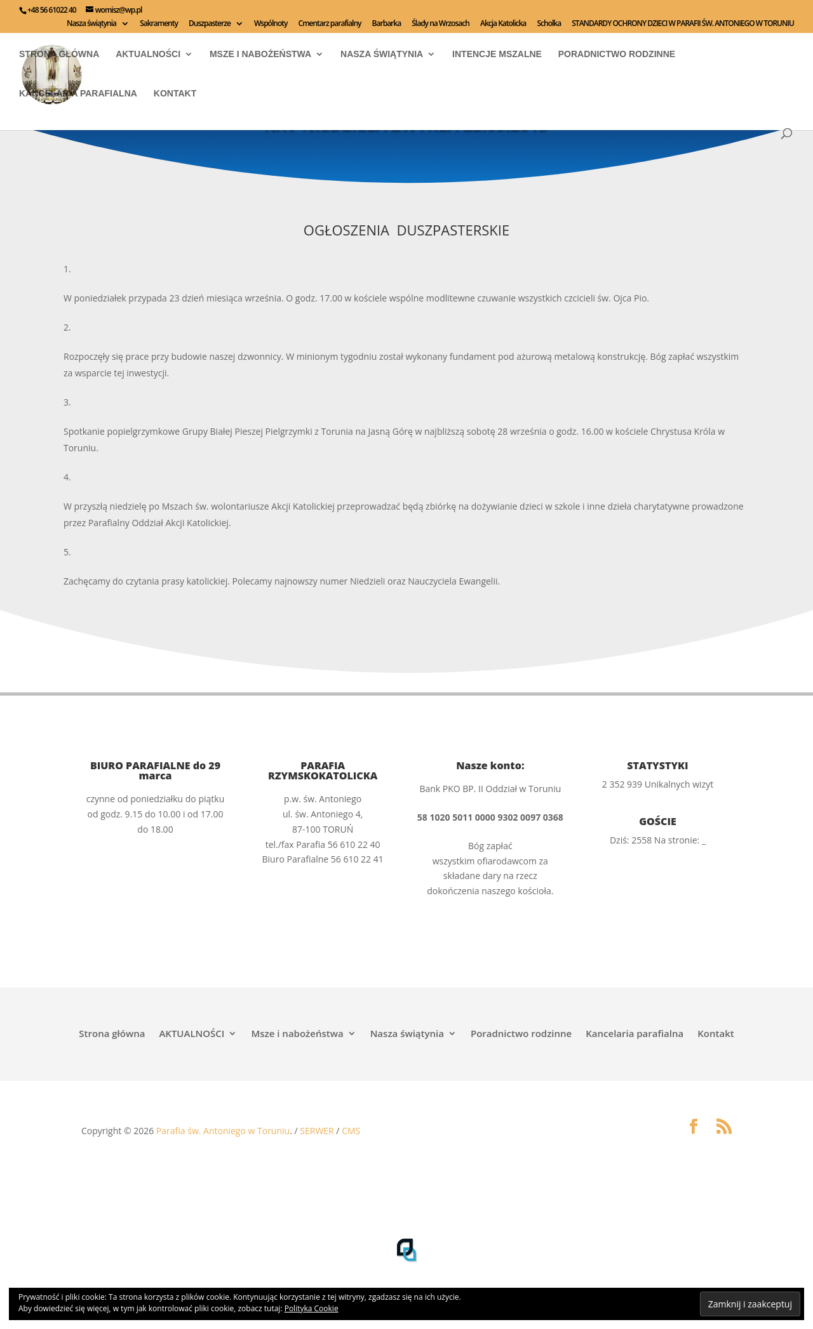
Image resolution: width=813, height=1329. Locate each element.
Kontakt (175, 93)
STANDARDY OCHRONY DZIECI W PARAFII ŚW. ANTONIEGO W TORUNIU (683, 24)
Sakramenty (159, 24)
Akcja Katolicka (503, 24)
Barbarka (386, 24)
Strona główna (59, 54)
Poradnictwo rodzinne (616, 54)
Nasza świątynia (91, 24)
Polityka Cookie (312, 1308)
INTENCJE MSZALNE (497, 54)
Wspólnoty (270, 24)
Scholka (549, 24)
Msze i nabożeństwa (260, 54)
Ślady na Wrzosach (440, 24)
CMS (351, 1131)
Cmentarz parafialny (330, 24)
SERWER (316, 1131)
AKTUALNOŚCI (148, 54)
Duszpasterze (210, 24)
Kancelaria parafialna (78, 93)
